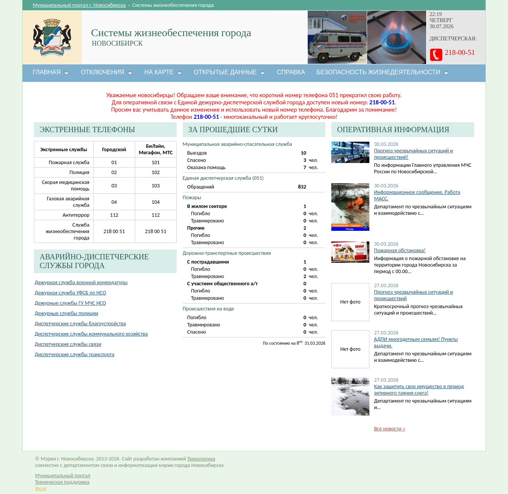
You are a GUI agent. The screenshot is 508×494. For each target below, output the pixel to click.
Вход (40, 488)
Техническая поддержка (62, 482)
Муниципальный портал (62, 475)
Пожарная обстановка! (399, 250)
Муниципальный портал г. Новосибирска (79, 5)
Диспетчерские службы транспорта (74, 354)
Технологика (201, 459)
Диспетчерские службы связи (68, 344)
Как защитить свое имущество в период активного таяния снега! (419, 389)
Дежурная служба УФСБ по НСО (70, 292)
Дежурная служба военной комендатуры (81, 282)
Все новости (389, 428)
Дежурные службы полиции (66, 313)
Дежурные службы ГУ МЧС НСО (70, 303)
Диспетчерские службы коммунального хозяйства (91, 334)
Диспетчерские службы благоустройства (80, 323)
